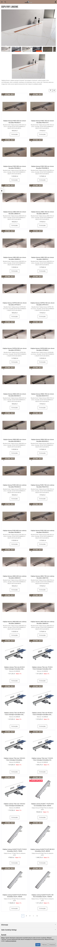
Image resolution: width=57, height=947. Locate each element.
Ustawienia (52, 944)
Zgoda (38, 944)
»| (37, 916)
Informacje (28, 925)
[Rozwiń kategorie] (2, 2)
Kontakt (3, 935)
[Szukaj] (5, 2)
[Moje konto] (55, 2)
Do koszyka (15, 134)
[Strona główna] (28, 2)
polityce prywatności (11, 941)
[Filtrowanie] (50, 90)
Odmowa (44, 944)
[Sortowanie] (54, 90)
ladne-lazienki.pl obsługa (28, 930)
